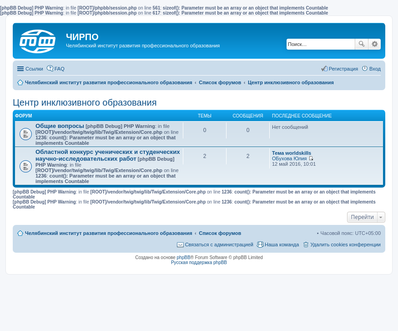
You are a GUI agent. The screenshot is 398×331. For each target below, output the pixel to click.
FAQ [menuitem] (60, 68)
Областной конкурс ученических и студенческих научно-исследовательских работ (107, 155)
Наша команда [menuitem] (282, 244)
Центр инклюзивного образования (85, 102)
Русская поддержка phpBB (199, 262)
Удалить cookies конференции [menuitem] (345, 244)
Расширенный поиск (374, 44)
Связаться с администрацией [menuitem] (219, 244)
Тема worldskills (291, 153)
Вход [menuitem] (375, 68)
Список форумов (220, 233)
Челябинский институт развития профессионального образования (108, 233)
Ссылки (34, 68)
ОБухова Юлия (289, 158)
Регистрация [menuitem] (343, 68)
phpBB (184, 257)
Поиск (361, 44)
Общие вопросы (59, 125)
